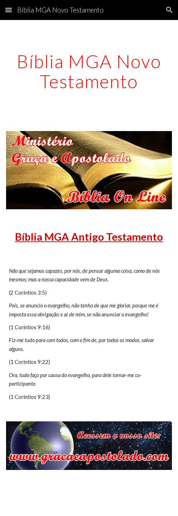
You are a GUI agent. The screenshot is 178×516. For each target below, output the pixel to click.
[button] (8, 10)
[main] (89, 71)
